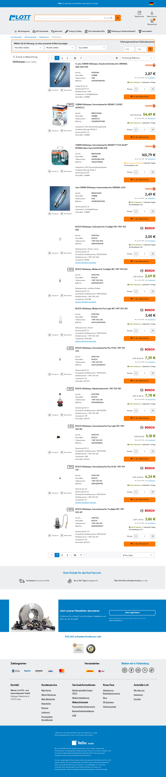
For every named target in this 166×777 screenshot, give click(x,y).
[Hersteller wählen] (28, 47)
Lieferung (46, 713)
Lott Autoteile (16, 37)
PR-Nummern (108, 702)
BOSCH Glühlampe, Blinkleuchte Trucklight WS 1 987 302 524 (101, 269)
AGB (74, 716)
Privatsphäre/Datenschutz (83, 707)
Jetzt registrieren (132, 613)
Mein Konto (46, 691)
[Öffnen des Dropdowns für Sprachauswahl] (149, 3)
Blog (105, 698)
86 (75, 58)
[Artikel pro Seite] (137, 555)
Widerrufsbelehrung (80, 698)
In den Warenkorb (139, 96)
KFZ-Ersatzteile (30, 37)
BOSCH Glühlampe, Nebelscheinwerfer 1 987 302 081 (98, 389)
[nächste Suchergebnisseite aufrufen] (81, 58)
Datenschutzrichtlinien (115, 620)
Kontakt (137, 699)
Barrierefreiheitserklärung (83, 711)
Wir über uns (139, 691)
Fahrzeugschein (109, 707)
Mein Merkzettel (48, 699)
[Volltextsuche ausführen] (118, 18)
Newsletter (46, 704)
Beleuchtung (44, 37)
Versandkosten (151, 77)
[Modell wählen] (60, 47)
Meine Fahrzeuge (49, 695)
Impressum (138, 695)
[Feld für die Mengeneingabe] (144, 89)
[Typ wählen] (92, 47)
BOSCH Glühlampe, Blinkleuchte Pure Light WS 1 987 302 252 (101, 309)
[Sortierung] (137, 58)
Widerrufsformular (80, 702)
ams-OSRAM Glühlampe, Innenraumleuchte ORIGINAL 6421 (100, 188)
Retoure (45, 708)
